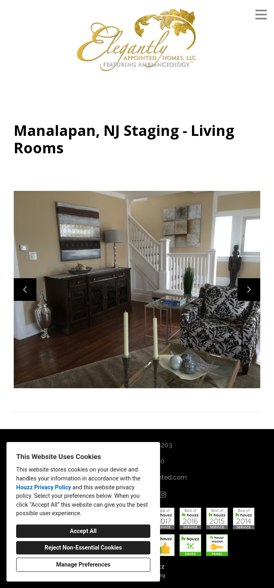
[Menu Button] (261, 14)
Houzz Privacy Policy (43, 487)
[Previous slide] (25, 289)
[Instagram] (163, 494)
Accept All (83, 531)
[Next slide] (249, 289)
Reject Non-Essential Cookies (83, 547)
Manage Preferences (83, 564)
